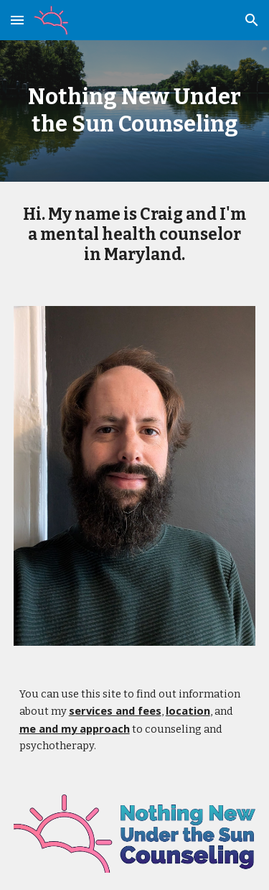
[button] (17, 20)
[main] (135, 111)
